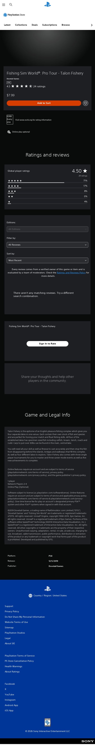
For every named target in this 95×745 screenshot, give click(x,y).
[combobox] (47, 229)
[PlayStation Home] (48, 4)
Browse (66, 24)
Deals (35, 24)
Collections (21, 24)
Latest (7, 24)
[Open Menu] (3, 5)
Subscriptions (49, 24)
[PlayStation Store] (15, 14)
